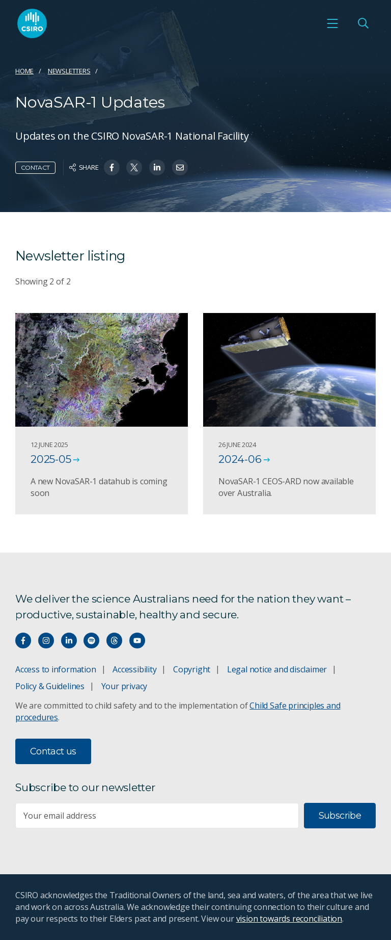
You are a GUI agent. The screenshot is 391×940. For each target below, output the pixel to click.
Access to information (55, 669)
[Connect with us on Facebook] (23, 640)
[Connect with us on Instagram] (46, 640)
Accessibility (134, 669)
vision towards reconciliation (289, 918)
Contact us (53, 751)
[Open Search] (363, 23)
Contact (35, 167)
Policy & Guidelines (50, 686)
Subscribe (340, 815)
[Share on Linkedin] (157, 167)
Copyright (191, 669)
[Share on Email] (180, 167)
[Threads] (114, 640)
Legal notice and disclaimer (277, 669)
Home (24, 70)
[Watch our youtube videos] (137, 640)
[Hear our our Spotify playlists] (91, 640)
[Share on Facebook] (112, 167)
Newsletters (69, 70)
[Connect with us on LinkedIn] (69, 640)
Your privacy (124, 686)
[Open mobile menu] (332, 23)
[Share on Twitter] (134, 167)
